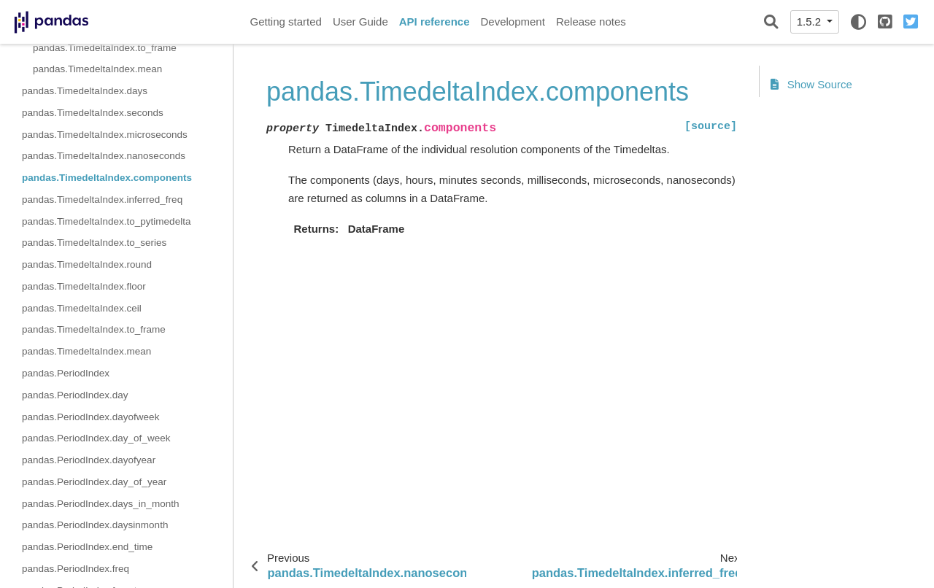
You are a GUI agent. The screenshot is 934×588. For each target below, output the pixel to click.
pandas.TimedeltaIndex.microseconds (105, 134)
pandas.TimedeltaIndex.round (87, 264)
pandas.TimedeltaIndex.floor (84, 286)
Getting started (286, 21)
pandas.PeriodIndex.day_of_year (94, 481)
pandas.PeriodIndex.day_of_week (96, 438)
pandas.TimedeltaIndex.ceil (82, 308)
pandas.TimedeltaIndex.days (84, 90)
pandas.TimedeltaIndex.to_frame (105, 47)
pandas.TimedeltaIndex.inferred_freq (102, 199)
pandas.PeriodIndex (65, 373)
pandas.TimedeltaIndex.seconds (92, 112)
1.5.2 (811, 21)
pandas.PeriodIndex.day (75, 395)
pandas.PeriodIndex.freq (75, 568)
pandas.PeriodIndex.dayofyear (88, 459)
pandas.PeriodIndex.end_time (87, 546)
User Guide (360, 21)
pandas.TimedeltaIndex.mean (97, 68)
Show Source (811, 84)
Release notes (591, 21)
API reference (434, 21)
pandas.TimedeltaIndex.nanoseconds (103, 155)
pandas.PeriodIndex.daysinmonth (95, 524)
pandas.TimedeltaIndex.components (107, 177)
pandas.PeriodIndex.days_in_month (100, 503)
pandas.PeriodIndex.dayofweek (90, 416)
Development (512, 21)
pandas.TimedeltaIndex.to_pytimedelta (106, 221)
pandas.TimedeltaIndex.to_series (94, 242)
